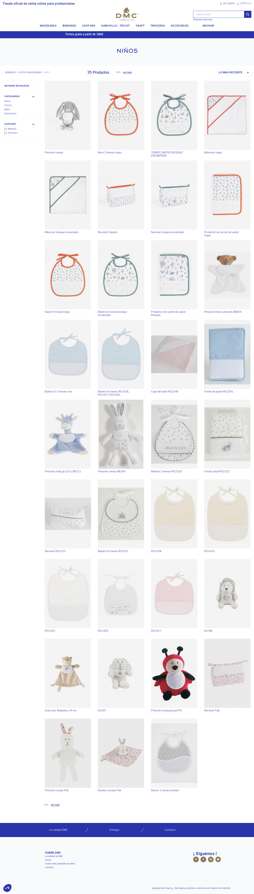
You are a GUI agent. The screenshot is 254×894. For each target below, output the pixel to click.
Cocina (8, 105)
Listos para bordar (29, 73)
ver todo (127, 72)
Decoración (10, 113)
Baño (7, 109)
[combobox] (233, 72)
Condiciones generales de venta (60, 864)
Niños (7, 101)
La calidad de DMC (54, 856)
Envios (48, 860)
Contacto (49, 867)
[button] (19, 97)
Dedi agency (180, 888)
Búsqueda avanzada (202, 20)
